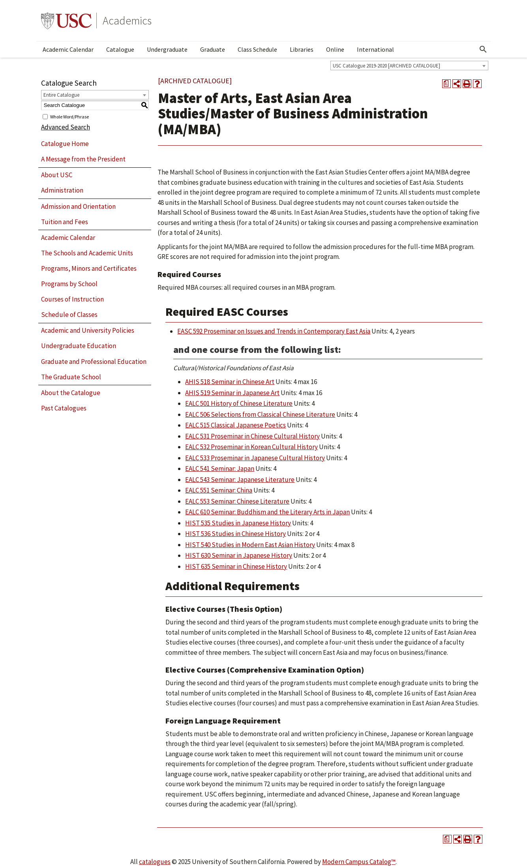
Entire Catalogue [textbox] (61, 95)
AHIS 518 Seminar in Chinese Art (229, 381)
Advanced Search (65, 127)
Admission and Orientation (78, 206)
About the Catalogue (70, 392)
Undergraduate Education (78, 345)
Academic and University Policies (87, 330)
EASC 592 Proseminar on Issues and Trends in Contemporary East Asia (273, 331)
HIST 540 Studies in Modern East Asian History (250, 544)
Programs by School (69, 283)
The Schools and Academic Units (87, 253)
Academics (127, 20)
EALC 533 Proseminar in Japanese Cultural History (255, 458)
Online (335, 49)
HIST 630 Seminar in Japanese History (238, 555)
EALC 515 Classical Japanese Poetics (235, 425)
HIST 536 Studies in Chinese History (235, 533)
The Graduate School (71, 377)
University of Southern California (66, 20)
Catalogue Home (65, 143)
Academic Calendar (68, 49)
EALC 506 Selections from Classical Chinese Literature (260, 414)
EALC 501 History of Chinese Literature (239, 403)
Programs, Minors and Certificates (89, 268)
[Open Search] (483, 49)
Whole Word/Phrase (69, 116)
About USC (56, 175)
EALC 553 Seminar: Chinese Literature (237, 501)
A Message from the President (83, 159)
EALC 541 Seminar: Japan (219, 468)
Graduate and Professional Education (93, 361)
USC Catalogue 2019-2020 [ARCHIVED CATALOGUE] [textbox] (386, 65)
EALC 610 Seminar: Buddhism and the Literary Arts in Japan (267, 512)
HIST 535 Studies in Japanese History (238, 523)
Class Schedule (257, 49)
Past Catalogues (63, 408)
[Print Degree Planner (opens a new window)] (446, 83)
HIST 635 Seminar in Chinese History (236, 566)
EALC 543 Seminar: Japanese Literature (239, 479)
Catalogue (120, 49)
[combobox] (409, 65)
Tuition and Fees (64, 221)
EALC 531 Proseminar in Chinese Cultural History (252, 436)
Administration (62, 190)
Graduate (212, 49)
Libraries (301, 49)
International (375, 49)
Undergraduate (167, 49)
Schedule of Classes (69, 314)
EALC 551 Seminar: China (218, 490)
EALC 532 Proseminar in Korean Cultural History (251, 446)
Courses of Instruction (72, 299)
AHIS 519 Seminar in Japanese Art (232, 392)
